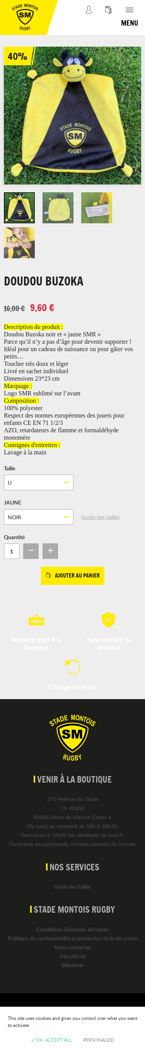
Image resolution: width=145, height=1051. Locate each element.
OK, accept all (51, 1040)
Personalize (98, 1040)
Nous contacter (72, 947)
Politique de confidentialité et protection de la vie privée (72, 938)
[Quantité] (11, 551)
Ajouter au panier (73, 575)
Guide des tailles (100, 516)
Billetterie (72, 965)
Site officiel (72, 956)
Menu (129, 23)
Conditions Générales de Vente (72, 929)
